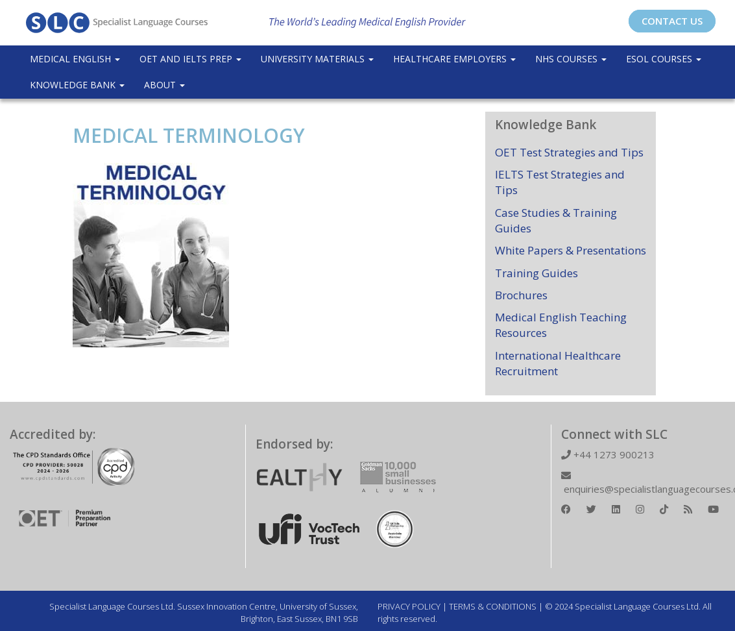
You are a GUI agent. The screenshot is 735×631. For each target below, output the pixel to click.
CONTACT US (672, 20)
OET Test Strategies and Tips (569, 152)
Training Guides (536, 273)
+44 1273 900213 (608, 454)
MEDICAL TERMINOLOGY (189, 135)
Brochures (521, 295)
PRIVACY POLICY (409, 606)
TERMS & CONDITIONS (492, 606)
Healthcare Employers (454, 59)
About (164, 85)
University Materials (317, 59)
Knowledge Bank (77, 85)
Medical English (75, 59)
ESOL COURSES (663, 59)
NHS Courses (571, 59)
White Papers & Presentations (570, 250)
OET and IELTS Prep (190, 59)
